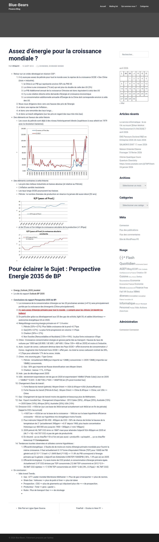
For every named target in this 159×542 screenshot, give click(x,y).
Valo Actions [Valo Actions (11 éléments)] (141, 307)
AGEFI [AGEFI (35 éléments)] (123, 268)
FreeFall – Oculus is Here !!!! (88, 508)
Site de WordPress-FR (129, 239)
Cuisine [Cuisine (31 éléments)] (124, 276)
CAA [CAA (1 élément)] (140, 269)
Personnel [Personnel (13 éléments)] (124, 307)
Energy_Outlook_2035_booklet (27, 290)
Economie (44, 66)
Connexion (124, 225)
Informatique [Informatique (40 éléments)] (127, 303)
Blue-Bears (18, 4)
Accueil (103, 6)
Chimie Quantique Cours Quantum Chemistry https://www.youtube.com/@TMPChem (137, 160)
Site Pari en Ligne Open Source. (32, 508)
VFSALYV (15, 66)
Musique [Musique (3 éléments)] (144, 304)
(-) (38, 66)
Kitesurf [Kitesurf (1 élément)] (138, 304)
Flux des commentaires (130, 234)
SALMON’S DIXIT (127, 144)
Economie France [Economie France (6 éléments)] (127, 284)
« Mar (122, 103)
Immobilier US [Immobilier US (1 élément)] (129, 299)
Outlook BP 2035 (37, 293)
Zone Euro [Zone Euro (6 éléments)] (124, 311)
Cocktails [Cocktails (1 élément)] (144, 269)
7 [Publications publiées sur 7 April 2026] (125, 84)
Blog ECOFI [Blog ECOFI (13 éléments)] (132, 269)
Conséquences (41, 440)
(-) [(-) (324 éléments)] (121, 257)
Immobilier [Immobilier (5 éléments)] (133, 296)
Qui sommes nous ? (129, 6)
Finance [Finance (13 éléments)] (139, 287)
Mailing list (113, 6)
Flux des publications (129, 230)
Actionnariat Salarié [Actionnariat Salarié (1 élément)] (141, 264)
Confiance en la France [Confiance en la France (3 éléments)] (128, 273)
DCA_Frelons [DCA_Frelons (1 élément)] (132, 277)
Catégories (144, 6)
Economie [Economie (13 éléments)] (135, 280)
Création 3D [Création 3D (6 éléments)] (142, 273)
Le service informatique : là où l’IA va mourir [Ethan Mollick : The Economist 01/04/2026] (133, 125)
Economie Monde (56, 66)
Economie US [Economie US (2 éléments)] (130, 288)
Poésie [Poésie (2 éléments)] (132, 308)
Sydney (50, 538)
